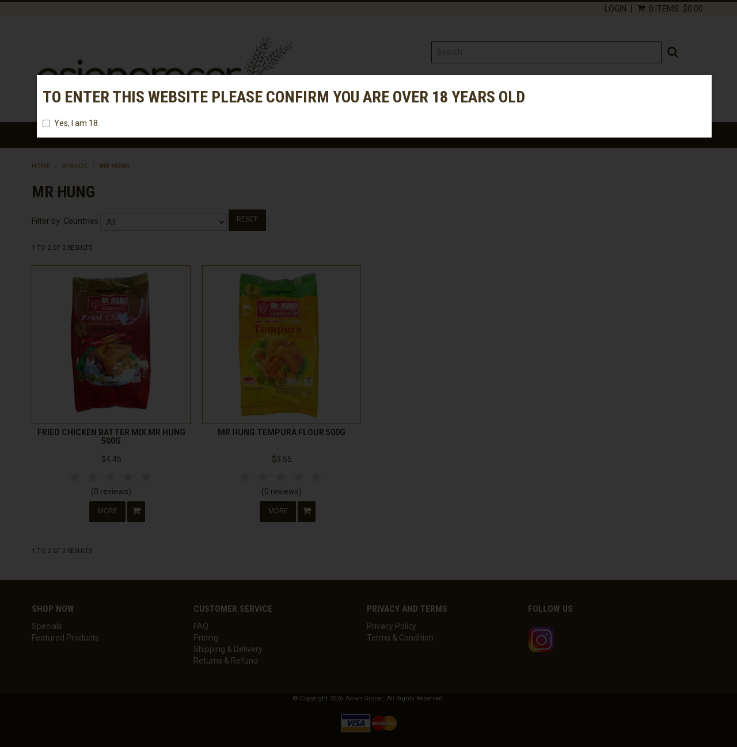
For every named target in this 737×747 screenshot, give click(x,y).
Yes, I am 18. (71, 123)
